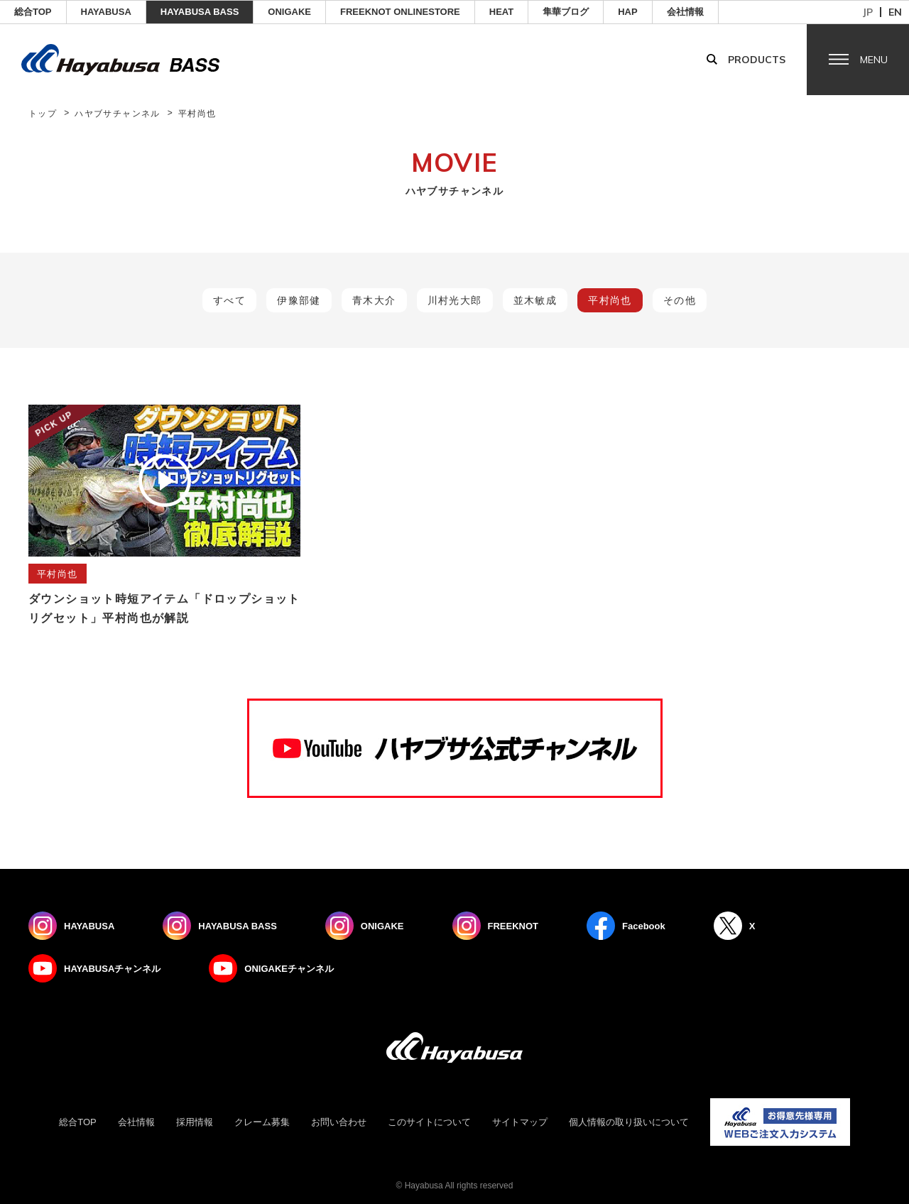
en (895, 12)
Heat (501, 11)
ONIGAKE (289, 11)
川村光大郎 (455, 300)
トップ (42, 113)
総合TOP (33, 11)
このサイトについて (429, 1122)
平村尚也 (610, 300)
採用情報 (194, 1122)
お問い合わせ (338, 1122)
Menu (874, 59)
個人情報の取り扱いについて (629, 1122)
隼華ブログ (566, 11)
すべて (229, 300)
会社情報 (685, 11)
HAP (627, 11)
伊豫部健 (299, 300)
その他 (679, 300)
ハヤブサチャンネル (117, 113)
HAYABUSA (106, 11)
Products (756, 59)
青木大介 (374, 300)
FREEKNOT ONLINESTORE (400, 11)
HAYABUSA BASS (199, 11)
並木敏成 (535, 300)
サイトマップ (520, 1122)
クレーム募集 (262, 1122)
